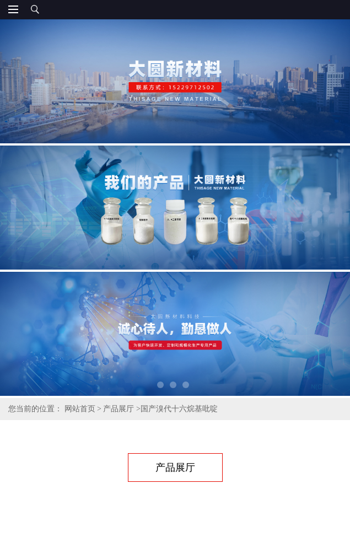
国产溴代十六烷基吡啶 (179, 409)
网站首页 (79, 409)
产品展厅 (118, 409)
